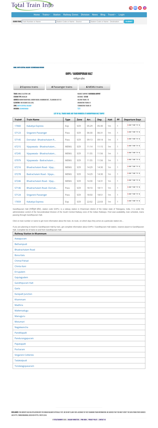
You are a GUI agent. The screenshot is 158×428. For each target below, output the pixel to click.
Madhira (19, 305)
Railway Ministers (73, 420)
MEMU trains (94, 86)
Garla (17, 288)
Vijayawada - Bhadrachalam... (41, 146)
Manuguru (20, 316)
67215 (18, 146)
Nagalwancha (21, 327)
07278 (18, 174)
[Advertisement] (79, 44)
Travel (111, 15)
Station (56, 15)
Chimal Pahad (22, 260)
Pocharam (20, 349)
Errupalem (20, 271)
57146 (18, 187)
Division (85, 15)
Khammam (20, 299)
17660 (18, 125)
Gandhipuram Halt (24, 282)
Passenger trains (61, 86)
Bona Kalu (20, 255)
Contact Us (102, 420)
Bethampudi (21, 244)
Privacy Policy (92, 420)
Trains (45, 15)
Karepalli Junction (23, 293)
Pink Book (84, 420)
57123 (18, 132)
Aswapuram (21, 238)
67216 (18, 167)
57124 (18, 194)
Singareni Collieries (24, 354)
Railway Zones (70, 15)
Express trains (29, 86)
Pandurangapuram (24, 338)
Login (122, 15)
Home (37, 15)
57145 (18, 139)
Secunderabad (23, 109)
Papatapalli (20, 343)
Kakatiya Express (35, 125)
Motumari (20, 321)
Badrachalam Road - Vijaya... (41, 174)
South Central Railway (23, 67)
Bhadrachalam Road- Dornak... (42, 187)
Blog (103, 15)
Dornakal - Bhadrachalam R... (41, 139)
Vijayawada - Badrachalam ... (41, 160)
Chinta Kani (20, 266)
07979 (18, 160)
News (95, 15)
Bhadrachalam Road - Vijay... (41, 167)
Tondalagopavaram (24, 366)
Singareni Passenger (37, 132)
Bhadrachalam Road (25, 249)
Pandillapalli (21, 332)
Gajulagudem (21, 277)
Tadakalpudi (21, 360)
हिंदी (79, 109)
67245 (18, 153)
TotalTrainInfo (58, 420)
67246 (18, 181)
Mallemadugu (21, 310)
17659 (18, 201)
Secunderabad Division (37, 67)
